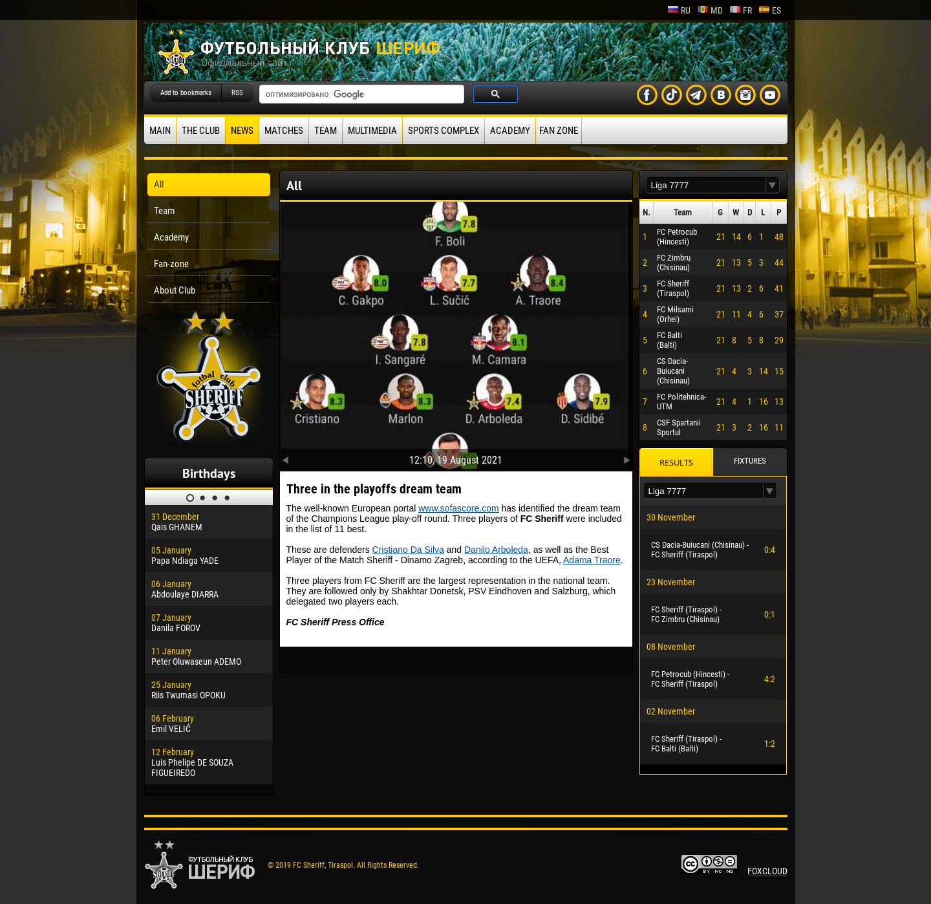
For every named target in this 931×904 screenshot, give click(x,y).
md (710, 10)
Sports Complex (443, 130)
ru (678, 10)
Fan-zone (171, 264)
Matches (283, 130)
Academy (510, 130)
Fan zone (558, 130)
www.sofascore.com (458, 508)
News (242, 130)
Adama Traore (592, 560)
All (159, 184)
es (769, 10)
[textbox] (706, 185)
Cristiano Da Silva (408, 549)
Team (325, 130)
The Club (201, 130)
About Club (174, 290)
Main (160, 130)
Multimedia (372, 130)
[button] (772, 185)
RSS (237, 93)
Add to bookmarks (185, 93)
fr (740, 10)
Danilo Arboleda (496, 549)
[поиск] (360, 94)
